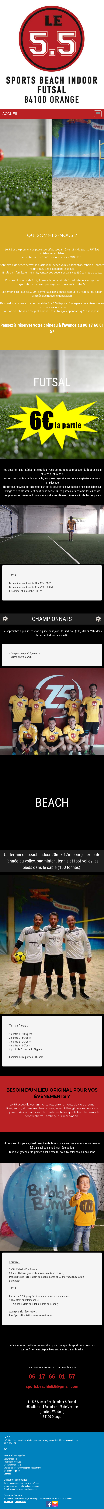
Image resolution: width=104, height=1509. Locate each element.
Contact (7, 1474)
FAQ (5, 1449)
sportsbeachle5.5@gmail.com (52, 1386)
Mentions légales (12, 1471)
